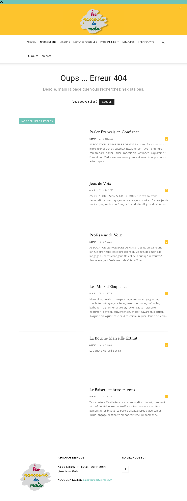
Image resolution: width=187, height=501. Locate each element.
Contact (46, 56)
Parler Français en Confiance (114, 132)
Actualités (128, 42)
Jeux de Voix (100, 183)
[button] (163, 42)
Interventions (47, 42)
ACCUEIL (106, 102)
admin (93, 138)
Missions (65, 42)
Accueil (31, 42)
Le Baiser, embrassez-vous (112, 390)
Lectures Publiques (85, 42)
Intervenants (146, 42)
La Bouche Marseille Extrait (113, 338)
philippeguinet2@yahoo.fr (97, 480)
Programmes (109, 42)
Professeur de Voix (105, 235)
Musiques (32, 56)
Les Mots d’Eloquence (108, 287)
